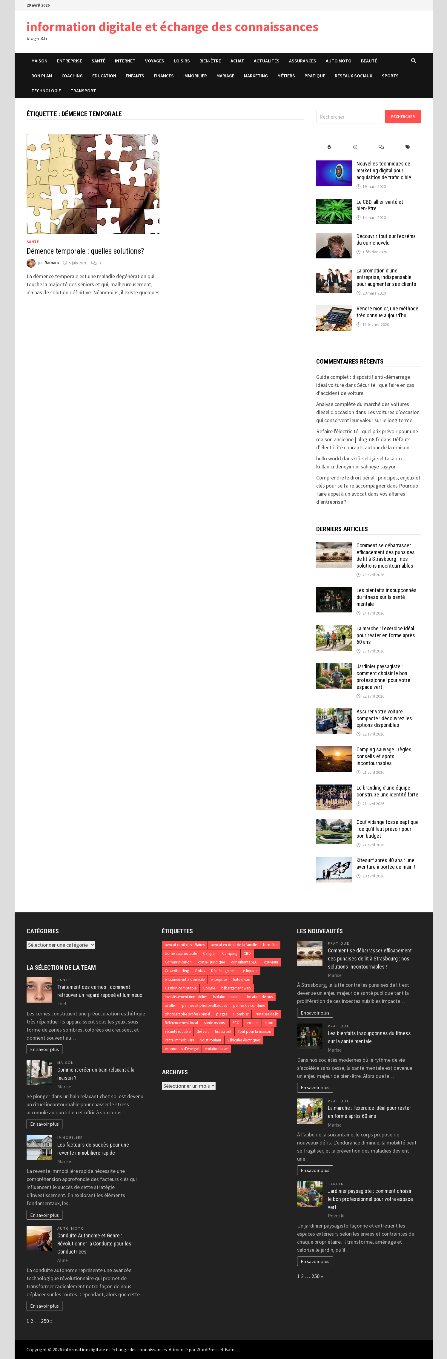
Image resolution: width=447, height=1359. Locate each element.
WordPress (207, 1349)
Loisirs (182, 61)
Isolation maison (227, 996)
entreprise (219, 979)
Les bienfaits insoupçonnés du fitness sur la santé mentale (387, 597)
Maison (39, 61)
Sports (390, 76)
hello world (328, 458)
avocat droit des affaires (185, 944)
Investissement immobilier (186, 996)
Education (104, 76)
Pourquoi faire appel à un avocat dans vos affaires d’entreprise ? (368, 493)
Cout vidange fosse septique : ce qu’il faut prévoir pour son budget (388, 829)
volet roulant (210, 1040)
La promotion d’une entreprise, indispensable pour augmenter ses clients (386, 277)
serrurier (252, 1022)
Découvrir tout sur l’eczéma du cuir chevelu (386, 239)
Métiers (286, 76)
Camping (229, 953)
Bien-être (210, 61)
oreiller (170, 1005)
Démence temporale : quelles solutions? (85, 251)
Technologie (46, 91)
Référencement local (181, 1022)
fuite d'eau (241, 979)
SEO (236, 1022)
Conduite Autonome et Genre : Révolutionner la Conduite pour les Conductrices (94, 1243)
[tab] (329, 147)
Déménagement (224, 970)
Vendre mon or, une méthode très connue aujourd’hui (387, 311)
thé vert (203, 1031)
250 (45, 1320)
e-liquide (250, 970)
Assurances (302, 61)
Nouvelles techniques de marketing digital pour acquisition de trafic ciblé (384, 170)
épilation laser (216, 1048)
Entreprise (69, 61)
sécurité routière (178, 1031)
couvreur (271, 962)
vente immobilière (179, 1040)
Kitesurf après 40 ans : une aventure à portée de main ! (386, 863)
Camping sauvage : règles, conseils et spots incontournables (384, 756)
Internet (125, 61)
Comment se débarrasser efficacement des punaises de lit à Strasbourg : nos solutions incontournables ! (386, 555)
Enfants (135, 76)
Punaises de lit (266, 1014)
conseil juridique (211, 962)
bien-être (270, 944)
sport (269, 1022)
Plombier (240, 1014)
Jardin (336, 1184)
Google (209, 988)
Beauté (369, 61)
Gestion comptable (180, 988)
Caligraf (209, 953)
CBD (247, 953)
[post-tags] (407, 147)
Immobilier (195, 76)
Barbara (52, 263)
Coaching (72, 76)
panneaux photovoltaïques (204, 1005)
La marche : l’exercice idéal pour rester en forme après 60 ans (386, 635)
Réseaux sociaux (353, 76)
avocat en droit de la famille (234, 944)
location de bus (260, 996)
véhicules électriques (244, 1040)
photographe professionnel (187, 1014)
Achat (237, 61)
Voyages (154, 61)
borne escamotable (181, 953)
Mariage (225, 76)
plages (221, 1014)
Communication (178, 962)
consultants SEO (244, 962)
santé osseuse (215, 1022)
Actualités (266, 61)
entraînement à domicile (185, 979)
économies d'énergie (182, 1048)
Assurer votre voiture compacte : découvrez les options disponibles (384, 718)
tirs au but (223, 1031)
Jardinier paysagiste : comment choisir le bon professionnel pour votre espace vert (383, 676)
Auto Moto (338, 61)
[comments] (381, 147)
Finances (164, 76)
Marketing (256, 76)
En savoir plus (44, 1049)
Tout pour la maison (254, 1031)
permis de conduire (249, 1005)
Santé (98, 61)
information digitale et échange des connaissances (173, 26)
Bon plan (41, 76)
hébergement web (236, 988)
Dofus (200, 970)
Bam (229, 1349)
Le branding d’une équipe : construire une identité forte (387, 791)
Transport (83, 91)
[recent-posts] (355, 147)
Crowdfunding (177, 970)
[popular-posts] (329, 147)
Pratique (315, 76)
